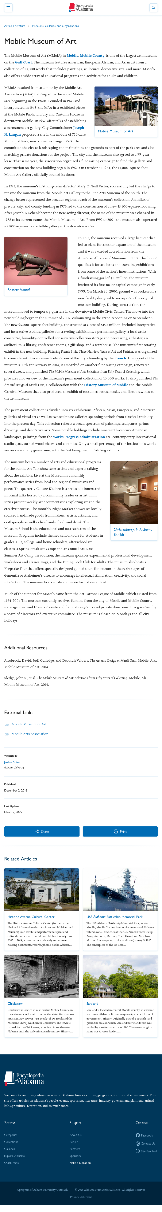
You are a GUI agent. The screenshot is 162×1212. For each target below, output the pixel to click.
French (120, 358)
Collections (11, 1148)
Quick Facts (11, 1169)
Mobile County (93, 55)
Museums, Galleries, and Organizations (56, 25)
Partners (75, 1155)
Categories (11, 1141)
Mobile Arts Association (30, 740)
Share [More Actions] (25, 837)
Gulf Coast (39, 62)
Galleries (9, 1155)
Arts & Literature (15, 25)
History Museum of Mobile (107, 384)
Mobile (73, 55)
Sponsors (75, 1162)
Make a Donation (80, 1169)
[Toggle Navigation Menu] (8, 7)
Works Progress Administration (80, 436)
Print (70, 837)
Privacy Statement (81, 1203)
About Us (76, 1141)
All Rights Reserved (133, 1196)
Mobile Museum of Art (29, 730)
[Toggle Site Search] (153, 7)
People (74, 1148)
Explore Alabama (14, 1162)
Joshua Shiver (12, 769)
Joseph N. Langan (43, 134)
